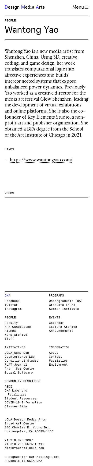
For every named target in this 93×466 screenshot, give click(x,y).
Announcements (61, 330)
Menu (80, 7)
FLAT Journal (16, 364)
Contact (55, 356)
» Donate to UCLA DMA (23, 460)
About (53, 352)
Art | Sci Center (20, 368)
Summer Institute (64, 309)
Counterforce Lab (20, 356)
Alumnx (10, 330)
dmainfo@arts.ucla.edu (24, 448)
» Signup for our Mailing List (32, 457)
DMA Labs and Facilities (16, 392)
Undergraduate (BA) (66, 301)
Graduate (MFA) (62, 305)
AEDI (8, 386)
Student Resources (21, 398)
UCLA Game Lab (17, 352)
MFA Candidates (18, 326)
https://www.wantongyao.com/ (41, 160)
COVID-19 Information (23, 402)
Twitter (11, 305)
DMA (7, 295)
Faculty (11, 323)
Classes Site (16, 406)
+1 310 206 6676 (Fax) (24, 444)
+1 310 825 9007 (19, 440)
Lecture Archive (63, 326)
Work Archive (16, 334)
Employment (58, 364)
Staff (9, 338)
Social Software (19, 372)
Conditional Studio (21, 360)
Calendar (56, 323)
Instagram (13, 309)
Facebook (12, 301)
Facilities (58, 360)
